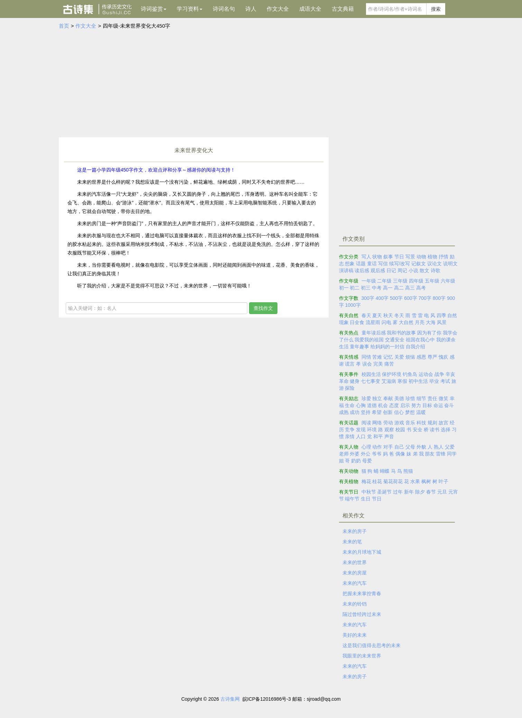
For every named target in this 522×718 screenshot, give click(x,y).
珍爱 (366, 398)
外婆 (354, 454)
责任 (432, 398)
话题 (361, 263)
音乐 (410, 422)
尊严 (432, 357)
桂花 (377, 481)
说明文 (450, 263)
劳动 (388, 422)
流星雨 (373, 322)
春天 (366, 315)
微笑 (443, 398)
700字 (425, 298)
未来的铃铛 (354, 604)
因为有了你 (429, 332)
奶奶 (356, 460)
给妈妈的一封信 (387, 346)
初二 (354, 288)
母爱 (367, 460)
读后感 (362, 270)
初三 (365, 288)
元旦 (442, 492)
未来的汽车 (354, 583)
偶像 (400, 454)
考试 (445, 381)
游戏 (399, 422)
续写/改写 (399, 263)
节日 (399, 256)
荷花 (398, 481)
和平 (378, 436)
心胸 (361, 405)
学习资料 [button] (189, 9)
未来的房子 (354, 531)
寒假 (402, 381)
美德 (399, 398)
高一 (388, 288)
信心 (399, 412)
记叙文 (418, 263)
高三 (410, 288)
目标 (427, 405)
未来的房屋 (354, 573)
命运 (438, 405)
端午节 (352, 498)
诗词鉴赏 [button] (153, 9)
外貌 (421, 447)
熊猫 (408, 471)
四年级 (416, 281)
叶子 (443, 481)
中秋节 (368, 492)
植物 (432, 256)
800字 (439, 298)
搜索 (436, 9)
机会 (383, 405)
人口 (361, 436)
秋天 (388, 315)
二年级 (384, 281)
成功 (354, 412)
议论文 (434, 263)
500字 (396, 298)
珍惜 (410, 398)
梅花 (366, 481)
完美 (378, 364)
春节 (431, 492)
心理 (366, 447)
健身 (354, 381)
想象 (350, 263)
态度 (394, 405)
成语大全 (310, 9)
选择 (445, 429)
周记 (402, 270)
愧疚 (443, 357)
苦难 (377, 357)
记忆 (388, 357)
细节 (421, 398)
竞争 (350, 429)
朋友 (429, 454)
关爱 (399, 357)
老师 (344, 454)
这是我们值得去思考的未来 (371, 645)
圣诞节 (384, 492)
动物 (421, 256)
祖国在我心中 (420, 339)
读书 (434, 429)
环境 (372, 429)
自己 (399, 447)
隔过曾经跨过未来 (361, 614)
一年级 (368, 281)
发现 (361, 429)
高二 (399, 288)
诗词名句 (224, 9)
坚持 (365, 412)
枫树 (426, 481)
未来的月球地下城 (361, 552)
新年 (409, 492)
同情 (366, 357)
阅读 (366, 422)
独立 (377, 398)
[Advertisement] (261, 82)
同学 (452, 454)
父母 (410, 447)
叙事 (388, 256)
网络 (377, 422)
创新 (388, 412)
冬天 (399, 315)
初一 (344, 288)
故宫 (443, 422)
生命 (350, 405)
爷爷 (377, 454)
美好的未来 (354, 635)
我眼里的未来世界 (361, 656)
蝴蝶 (385, 471)
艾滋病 (389, 381)
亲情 (350, 436)
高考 (421, 288)
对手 (388, 447)
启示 (405, 405)
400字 (382, 298)
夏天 (377, 315)
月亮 (419, 322)
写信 (383, 263)
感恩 (421, 357)
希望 (377, 412)
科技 (421, 422)
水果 (415, 481)
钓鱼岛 (410, 374)
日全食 (357, 322)
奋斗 (449, 405)
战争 (439, 374)
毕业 (434, 381)
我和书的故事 (401, 332)
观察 (389, 429)
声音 (389, 436)
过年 (398, 492)
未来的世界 (354, 562)
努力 (416, 405)
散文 (424, 270)
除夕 (420, 492)
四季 (441, 315)
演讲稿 (346, 270)
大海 (431, 322)
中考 (377, 288)
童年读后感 (373, 332)
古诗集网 (230, 699)
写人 (366, 256)
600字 (410, 298)
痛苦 (389, 364)
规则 (432, 422)
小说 (413, 270)
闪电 (386, 322)
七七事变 (370, 381)
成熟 (344, 412)
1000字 (352, 305)
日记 (391, 270)
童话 (372, 263)
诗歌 (435, 270)
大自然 (406, 322)
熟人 (438, 447)
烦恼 (410, 357)
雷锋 (441, 454)
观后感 (377, 270)
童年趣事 (359, 346)
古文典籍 (343, 9)
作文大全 (278, 9)
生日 (365, 498)
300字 (367, 298)
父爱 (450, 447)
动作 (377, 447)
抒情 (443, 256)
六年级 (448, 281)
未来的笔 (352, 541)
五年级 (432, 281)
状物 (377, 256)
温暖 (421, 412)
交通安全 (394, 339)
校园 (400, 429)
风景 (442, 322)
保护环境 (391, 374)
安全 (417, 429)
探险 (350, 388)
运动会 (426, 374)
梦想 (410, 412)
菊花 (388, 481)
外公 (365, 454)
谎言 (350, 364)
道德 (372, 405)
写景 (410, 256)
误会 (367, 364)
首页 (64, 26)
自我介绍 (415, 346)
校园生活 (371, 374)
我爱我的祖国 (369, 339)
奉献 (388, 398)
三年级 (400, 281)
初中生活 (418, 381)
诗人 (250, 9)
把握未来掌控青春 (361, 593)
